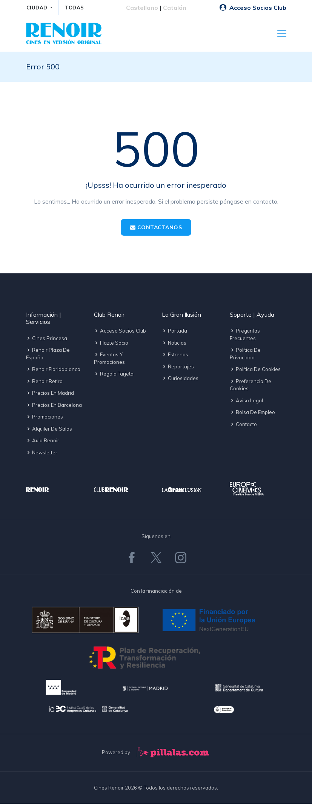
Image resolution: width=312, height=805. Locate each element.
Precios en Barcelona (54, 406)
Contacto (243, 425)
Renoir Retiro (44, 382)
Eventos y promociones (109, 359)
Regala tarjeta (114, 375)
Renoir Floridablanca (53, 370)
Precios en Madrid (50, 394)
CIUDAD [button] (37, 8)
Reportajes (178, 368)
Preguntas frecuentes (245, 335)
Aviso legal (246, 402)
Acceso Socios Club (253, 7)
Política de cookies (255, 370)
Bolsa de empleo (252, 413)
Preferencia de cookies (250, 386)
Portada (174, 332)
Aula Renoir (42, 442)
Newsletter (41, 453)
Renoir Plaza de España (48, 355)
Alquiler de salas (49, 429)
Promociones (44, 418)
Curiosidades (180, 379)
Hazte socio (111, 344)
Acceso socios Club (120, 332)
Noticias (174, 344)
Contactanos (156, 228)
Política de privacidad (245, 355)
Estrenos (175, 356)
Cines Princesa (46, 339)
